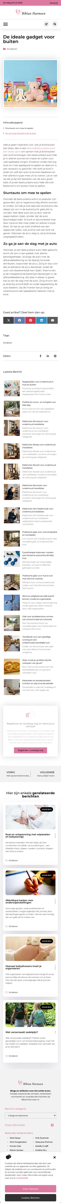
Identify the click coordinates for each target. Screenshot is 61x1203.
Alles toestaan (30, 1189)
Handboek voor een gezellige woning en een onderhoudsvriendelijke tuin (36, 640)
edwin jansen (16, 1150)
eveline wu (41, 1150)
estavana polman (44, 1142)
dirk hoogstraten (18, 1142)
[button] (54, 1157)
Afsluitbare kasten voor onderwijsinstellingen (19, 901)
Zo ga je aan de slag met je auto (20, 133)
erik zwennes (42, 1138)
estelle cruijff (41, 1146)
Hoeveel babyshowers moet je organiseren (23, 967)
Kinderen (12, 48)
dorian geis (15, 1146)
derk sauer (15, 1138)
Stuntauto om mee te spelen (19, 128)
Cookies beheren (30, 1197)
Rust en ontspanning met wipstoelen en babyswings (28, 835)
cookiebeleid (20, 1178)
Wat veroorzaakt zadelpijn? (22, 1032)
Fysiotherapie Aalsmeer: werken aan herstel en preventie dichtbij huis (38, 555)
